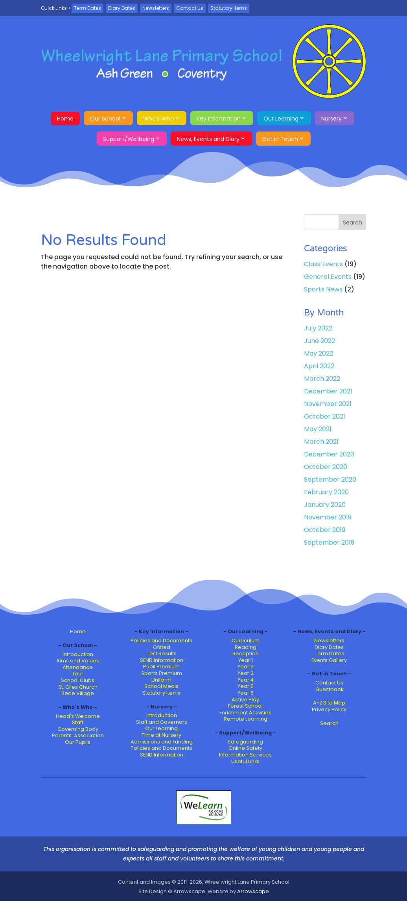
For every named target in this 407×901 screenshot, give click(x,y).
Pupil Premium (161, 666)
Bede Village (77, 693)
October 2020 (325, 466)
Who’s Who (158, 118)
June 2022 (319, 340)
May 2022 (318, 353)
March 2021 (321, 441)
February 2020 (326, 492)
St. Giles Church (78, 687)
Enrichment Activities (245, 712)
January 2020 (325, 504)
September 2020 (330, 479)
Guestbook (329, 689)
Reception (245, 653)
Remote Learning (245, 719)
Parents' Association (78, 735)
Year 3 (246, 673)
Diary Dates (121, 8)
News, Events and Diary (208, 139)
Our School (105, 118)
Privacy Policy (329, 709)
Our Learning (280, 118)
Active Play (245, 699)
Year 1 (245, 660)
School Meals (161, 686)
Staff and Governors (161, 722)
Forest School (245, 706)
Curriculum (246, 640)
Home (65, 118)
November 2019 (328, 517)
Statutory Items (228, 8)
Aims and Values (77, 660)
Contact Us (189, 8)
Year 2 (246, 666)
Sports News (323, 289)
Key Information (219, 118)
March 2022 (322, 378)
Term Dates (87, 8)
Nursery (331, 118)
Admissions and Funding (162, 741)
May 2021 (317, 429)
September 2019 (329, 542)
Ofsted (161, 647)
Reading (245, 647)
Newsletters (155, 8)
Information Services (245, 754)
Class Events (323, 264)
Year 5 (246, 686)
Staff (77, 722)
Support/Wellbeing (128, 139)
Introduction (78, 654)
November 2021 (328, 403)
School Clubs (77, 680)
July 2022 (318, 328)
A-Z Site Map (329, 702)
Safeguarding (245, 741)
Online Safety (245, 748)
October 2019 (324, 529)
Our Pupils (77, 742)
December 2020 (329, 454)
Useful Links (245, 761)
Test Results (162, 653)
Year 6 (246, 693)
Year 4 (246, 680)
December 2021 (328, 391)
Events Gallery (329, 660)
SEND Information (161, 660)
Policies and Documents (161, 640)
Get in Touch (280, 139)
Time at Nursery (161, 735)
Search (329, 723)
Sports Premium (161, 673)
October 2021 (324, 416)
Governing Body (77, 729)
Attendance (78, 667)
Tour (77, 673)
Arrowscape (253, 891)
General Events (328, 276)
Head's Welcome (78, 716)
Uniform (161, 680)
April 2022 (319, 366)
